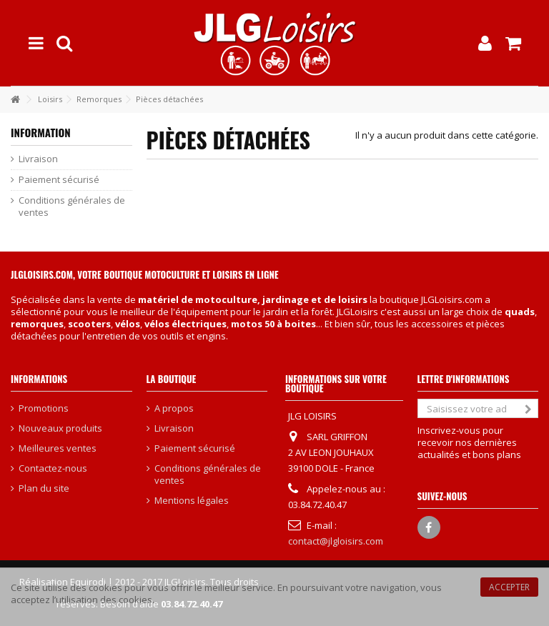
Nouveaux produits (60, 428)
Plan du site (44, 488)
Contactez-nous (53, 468)
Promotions (44, 408)
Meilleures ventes (58, 448)
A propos (174, 408)
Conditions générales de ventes (72, 206)
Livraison (38, 159)
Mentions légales (191, 501)
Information (41, 132)
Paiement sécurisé (59, 180)
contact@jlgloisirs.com (335, 541)
